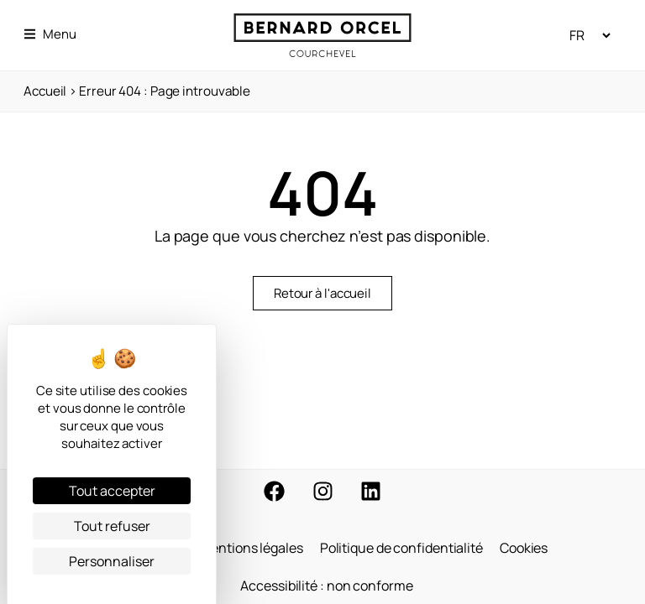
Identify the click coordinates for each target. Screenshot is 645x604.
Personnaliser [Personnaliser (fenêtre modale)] (112, 561)
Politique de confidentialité (401, 546)
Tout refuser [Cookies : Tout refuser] (112, 526)
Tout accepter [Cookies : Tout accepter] (112, 491)
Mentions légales (251, 546)
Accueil (45, 91)
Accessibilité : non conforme (326, 584)
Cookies (524, 546)
